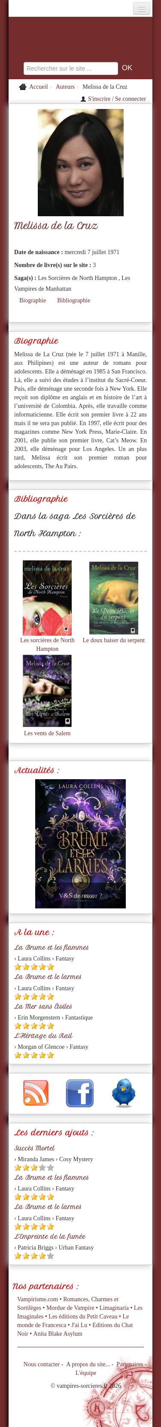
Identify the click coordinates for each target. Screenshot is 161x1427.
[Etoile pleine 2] (26, 966)
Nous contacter (42, 1364)
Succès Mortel (34, 1148)
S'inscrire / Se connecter (113, 99)
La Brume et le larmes (48, 976)
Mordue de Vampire (70, 1308)
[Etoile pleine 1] (17, 966)
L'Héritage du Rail (43, 1035)
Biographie (32, 300)
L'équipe (86, 1373)
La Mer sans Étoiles (43, 1006)
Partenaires (129, 1364)
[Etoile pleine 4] (42, 966)
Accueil (38, 87)
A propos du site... (88, 1364)
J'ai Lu (79, 1325)
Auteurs (65, 87)
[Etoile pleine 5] (50, 966)
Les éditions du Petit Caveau (83, 1316)
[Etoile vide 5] (50, 1167)
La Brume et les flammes (51, 947)
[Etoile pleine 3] (34, 966)
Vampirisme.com (37, 1299)
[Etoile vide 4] (42, 1167)
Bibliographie (73, 300)
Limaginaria (114, 1308)
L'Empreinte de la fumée (49, 1236)
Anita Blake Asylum (57, 1334)
